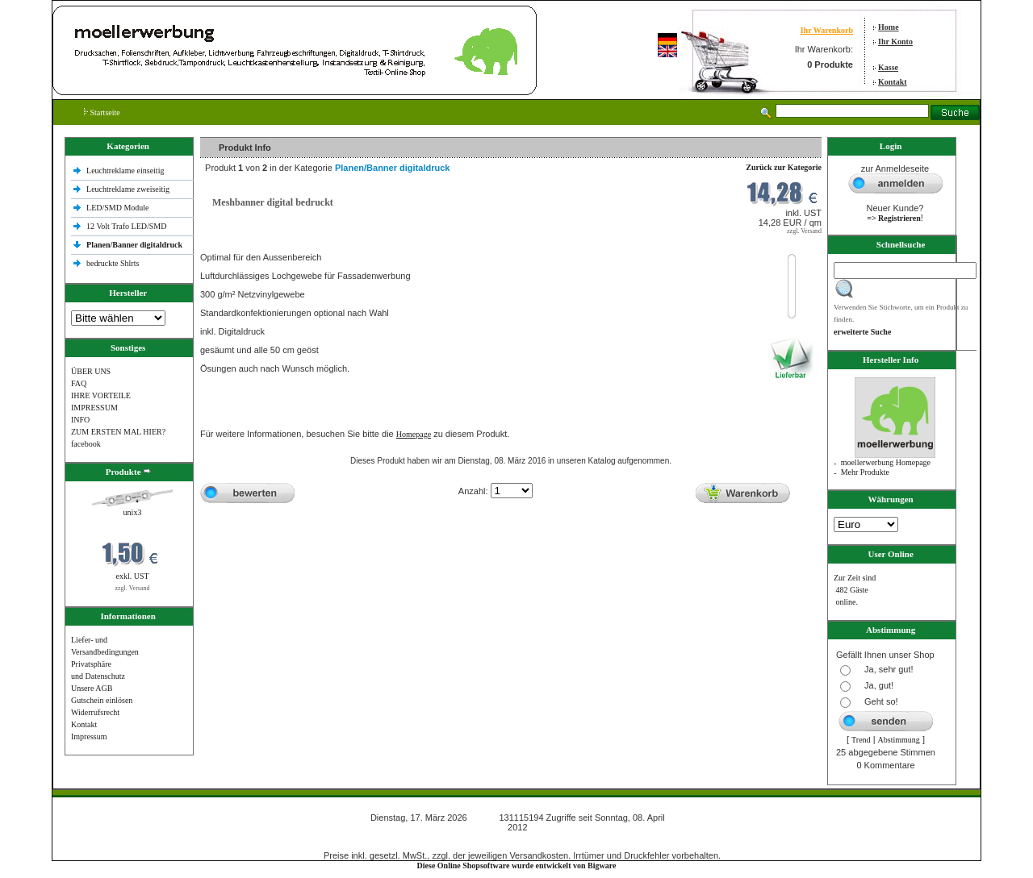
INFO (80, 419)
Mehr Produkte (865, 472)
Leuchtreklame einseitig (126, 170)
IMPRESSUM (94, 407)
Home (888, 27)
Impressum (89, 736)
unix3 (132, 512)
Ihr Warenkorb (827, 30)
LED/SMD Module (117, 207)
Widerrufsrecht (95, 712)
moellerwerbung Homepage (886, 462)
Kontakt (892, 81)
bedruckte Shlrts (112, 263)
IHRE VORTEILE (101, 395)
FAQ (78, 383)
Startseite (102, 112)
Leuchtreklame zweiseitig (129, 189)
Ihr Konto (895, 41)
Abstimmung (899, 739)
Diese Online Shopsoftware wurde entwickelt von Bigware (517, 865)
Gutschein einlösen (101, 700)
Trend (861, 739)
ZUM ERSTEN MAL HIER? (118, 431)
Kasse (888, 67)
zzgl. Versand (132, 588)
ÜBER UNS (91, 371)
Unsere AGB (91, 688)
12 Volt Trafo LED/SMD (126, 226)
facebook (86, 443)
